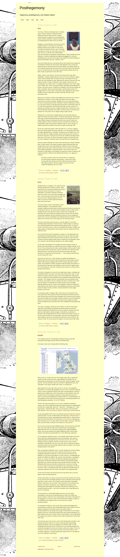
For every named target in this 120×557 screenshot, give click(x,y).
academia (44, 540)
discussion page (42, 466)
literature (52, 172)
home (22, 19)
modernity (55, 325)
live (39, 28)
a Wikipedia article (74, 415)
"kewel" (61, 403)
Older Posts (77, 546)
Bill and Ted (73, 529)
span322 (56, 172)
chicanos (47, 172)
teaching (56, 540)
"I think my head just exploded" (54, 410)
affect (43, 172)
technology (60, 540)
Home (59, 546)
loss (39, 182)
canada (46, 325)
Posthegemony (32, 8)
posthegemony (50, 540)
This (39, 339)
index (42, 19)
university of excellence (44, 529)
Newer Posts (41, 546)
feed (32, 19)
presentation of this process (63, 419)
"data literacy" (69, 422)
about (27, 19)
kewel (40, 335)
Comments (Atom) (49, 549)
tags (37, 19)
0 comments (55, 170)
